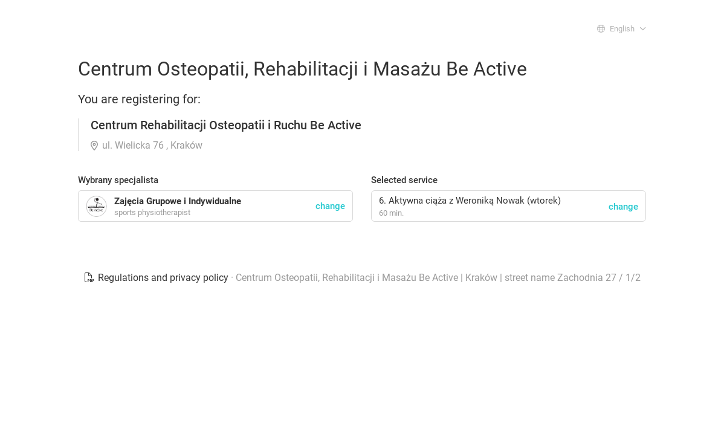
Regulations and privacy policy (157, 277)
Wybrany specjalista (118, 180)
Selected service (404, 180)
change (623, 206)
